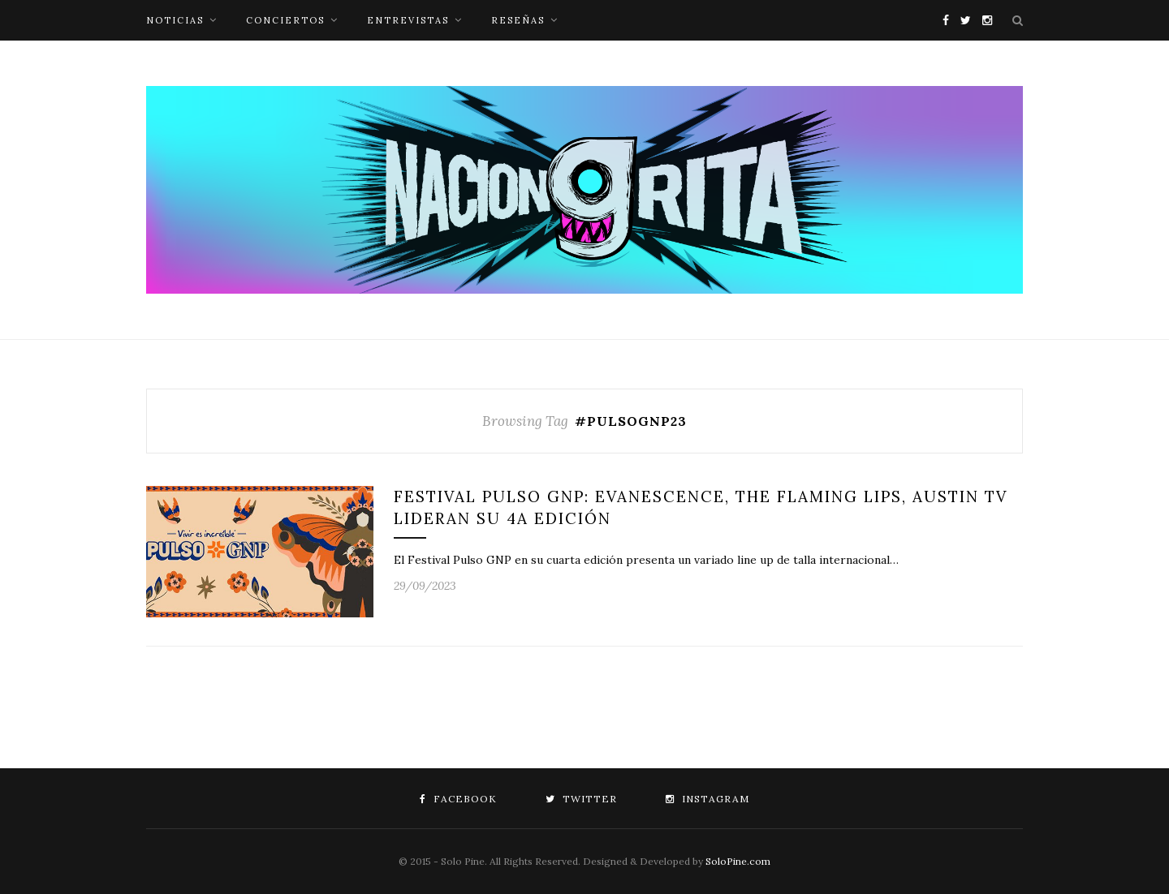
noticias (175, 20)
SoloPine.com (737, 861)
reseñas (518, 20)
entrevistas (408, 20)
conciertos (285, 20)
